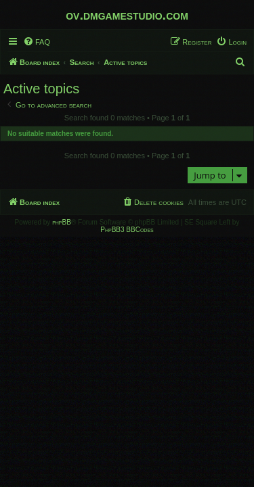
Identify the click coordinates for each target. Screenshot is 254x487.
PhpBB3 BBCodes (126, 229)
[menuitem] (36, 42)
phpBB (61, 222)
